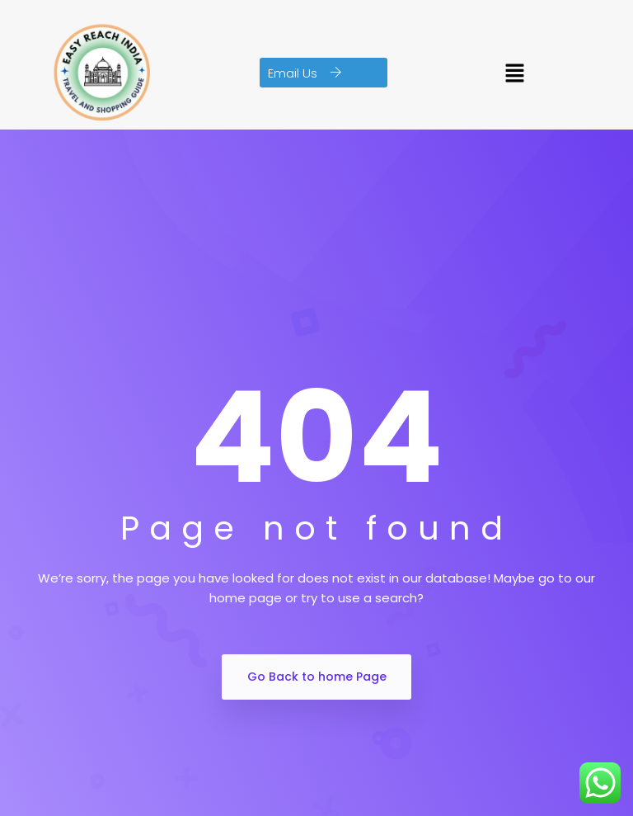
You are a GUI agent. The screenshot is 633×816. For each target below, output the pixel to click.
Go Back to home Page (317, 676)
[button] (323, 72)
